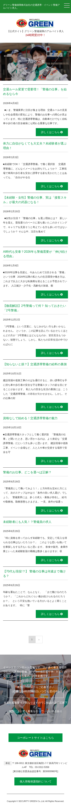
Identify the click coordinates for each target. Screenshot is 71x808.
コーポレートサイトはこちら (35, 737)
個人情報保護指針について (35, 781)
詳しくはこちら (52, 132)
